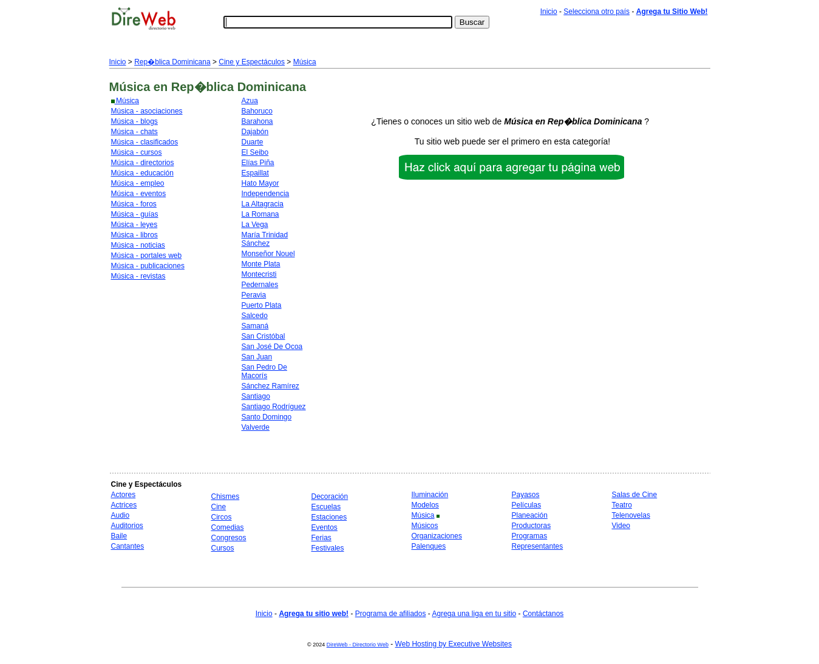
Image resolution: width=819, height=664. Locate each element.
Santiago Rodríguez (274, 406)
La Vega (255, 224)
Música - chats (134, 131)
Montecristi (259, 274)
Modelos (425, 505)
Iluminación (430, 494)
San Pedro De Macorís (264, 371)
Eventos (324, 527)
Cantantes (127, 546)
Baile (119, 536)
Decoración (329, 496)
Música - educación (142, 173)
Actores (123, 494)
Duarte (252, 142)
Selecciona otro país (596, 11)
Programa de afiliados (390, 613)
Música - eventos (138, 193)
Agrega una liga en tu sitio (474, 613)
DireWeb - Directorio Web (358, 645)
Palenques (429, 546)
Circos (221, 517)
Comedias (227, 527)
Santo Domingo (267, 417)
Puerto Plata (262, 305)
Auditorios (127, 525)
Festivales (327, 548)
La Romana (260, 214)
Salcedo (255, 315)
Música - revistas (138, 276)
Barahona (257, 121)
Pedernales (260, 284)
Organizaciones (437, 536)
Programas (530, 536)
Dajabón (255, 131)
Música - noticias (138, 245)
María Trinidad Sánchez (265, 239)
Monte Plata (261, 264)
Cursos (222, 548)
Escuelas (326, 507)
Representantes (537, 546)
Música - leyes (134, 224)
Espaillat (255, 173)
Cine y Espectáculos (252, 62)
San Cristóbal (263, 336)
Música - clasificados (144, 142)
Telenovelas (631, 515)
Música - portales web (146, 255)
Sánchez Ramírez (270, 386)
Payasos (526, 494)
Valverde (256, 427)
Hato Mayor (260, 183)
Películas (527, 505)
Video (621, 525)
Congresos (228, 538)
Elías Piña (258, 162)
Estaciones (329, 517)
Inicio (548, 11)
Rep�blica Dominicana (172, 62)
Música (304, 62)
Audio (120, 515)
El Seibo (255, 152)
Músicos (425, 525)
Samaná (255, 326)
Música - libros (134, 235)
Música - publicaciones (148, 266)
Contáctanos (543, 613)
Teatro (622, 505)
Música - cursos (136, 152)
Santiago (256, 396)
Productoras (531, 525)
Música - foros (134, 204)
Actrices (124, 505)
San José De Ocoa (272, 346)
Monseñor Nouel (268, 253)
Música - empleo (138, 183)
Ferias (321, 538)
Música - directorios (142, 162)
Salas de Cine (635, 494)
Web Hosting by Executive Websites (453, 644)
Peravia (254, 295)
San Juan (257, 357)
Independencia (266, 193)
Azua (250, 101)
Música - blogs (134, 121)
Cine (218, 507)
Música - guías (134, 214)
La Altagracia (263, 204)
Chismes (225, 496)
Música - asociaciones (147, 111)
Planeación (530, 515)
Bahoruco (257, 111)
